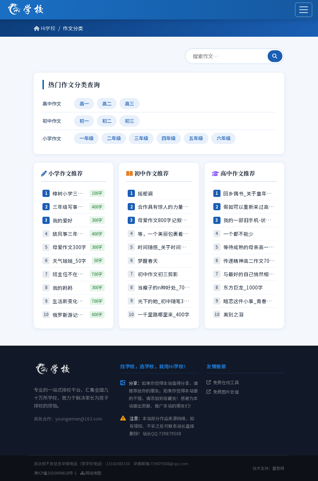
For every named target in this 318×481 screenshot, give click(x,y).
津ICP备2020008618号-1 (55, 473)
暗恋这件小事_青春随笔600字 (249, 301)
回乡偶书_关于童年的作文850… (249, 193)
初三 (129, 120)
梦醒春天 (148, 260)
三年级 (141, 138)
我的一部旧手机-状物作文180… (249, 220)
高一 (84, 103)
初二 (107, 120)
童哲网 (278, 468)
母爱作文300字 (69, 247)
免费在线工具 (222, 382)
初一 (84, 120)
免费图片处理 (222, 391)
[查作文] (234, 56)
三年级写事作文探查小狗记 (70, 206)
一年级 (87, 138)
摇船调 (145, 193)
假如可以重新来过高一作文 (249, 206)
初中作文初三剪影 (158, 274)
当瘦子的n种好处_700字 (164, 287)
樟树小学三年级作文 (70, 193)
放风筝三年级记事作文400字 (70, 233)
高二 (107, 103)
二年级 (114, 138)
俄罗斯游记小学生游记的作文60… (70, 314)
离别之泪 (233, 314)
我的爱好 (63, 220)
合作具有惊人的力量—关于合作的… (164, 206)
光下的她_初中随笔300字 (164, 301)
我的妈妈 (63, 287)
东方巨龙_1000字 (243, 287)
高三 (129, 103)
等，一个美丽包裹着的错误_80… (164, 233)
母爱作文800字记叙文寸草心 (164, 220)
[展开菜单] (303, 10)
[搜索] (275, 56)
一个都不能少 (238, 233)
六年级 (224, 138)
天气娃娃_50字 (69, 260)
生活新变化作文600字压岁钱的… (70, 301)
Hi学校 (44, 28)
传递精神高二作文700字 (249, 260)
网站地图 (90, 473)
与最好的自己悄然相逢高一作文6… (249, 274)
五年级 (196, 138)
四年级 (169, 138)
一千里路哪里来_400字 (164, 314)
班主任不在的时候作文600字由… (70, 274)
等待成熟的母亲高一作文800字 (249, 247)
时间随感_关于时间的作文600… (164, 247)
